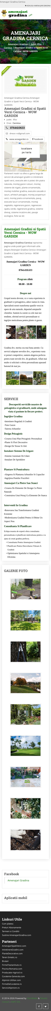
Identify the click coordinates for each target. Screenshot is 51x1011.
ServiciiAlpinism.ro (11, 988)
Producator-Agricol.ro (12, 972)
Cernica (8, 47)
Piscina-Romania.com (12, 968)
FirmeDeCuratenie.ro (12, 984)
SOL (19, 1001)
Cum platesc (7, 923)
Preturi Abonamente (11, 927)
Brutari (5, 961)
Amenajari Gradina (18, 44)
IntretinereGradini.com (12, 949)
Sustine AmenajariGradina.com (16, 935)
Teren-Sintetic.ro (9, 957)
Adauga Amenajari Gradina (38, 5)
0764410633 (17, 127)
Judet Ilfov (36, 44)
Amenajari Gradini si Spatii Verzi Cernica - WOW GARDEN (25, 232)
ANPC (13, 1001)
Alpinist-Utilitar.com (11, 980)
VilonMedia (32, 998)
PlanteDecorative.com (12, 953)
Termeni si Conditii (10, 931)
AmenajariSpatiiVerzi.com (14, 946)
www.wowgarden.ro (17, 139)
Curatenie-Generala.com (13, 976)
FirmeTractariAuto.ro (11, 965)
